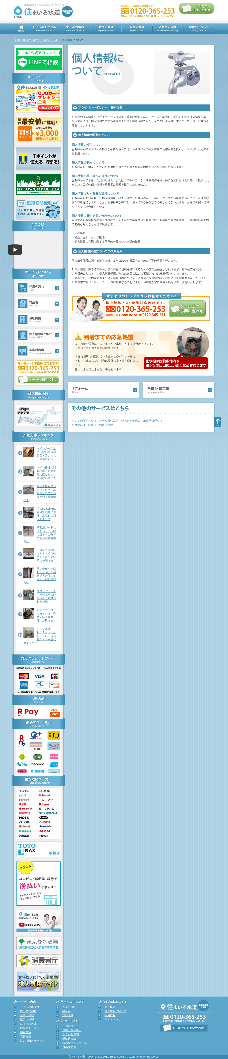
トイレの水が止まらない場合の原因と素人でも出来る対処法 (46, 454)
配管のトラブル (29, 1028)
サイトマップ (112, 1019)
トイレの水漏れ (29, 1006)
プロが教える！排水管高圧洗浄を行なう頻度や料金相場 (46, 596)
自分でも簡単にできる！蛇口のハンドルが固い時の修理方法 (46, 555)
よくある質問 (70, 1034)
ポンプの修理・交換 (84, 420)
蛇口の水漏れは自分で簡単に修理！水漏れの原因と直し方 (46, 514)
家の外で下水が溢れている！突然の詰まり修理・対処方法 (46, 615)
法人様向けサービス (32, 1040)
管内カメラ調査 (130, 420)
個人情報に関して (115, 1011)
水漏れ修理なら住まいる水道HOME (36, 40)
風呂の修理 (27, 1019)
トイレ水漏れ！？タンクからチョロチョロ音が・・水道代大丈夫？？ (39, 636)
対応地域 (67, 1015)
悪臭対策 (25, 1036)
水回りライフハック (74, 1042)
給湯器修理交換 (152, 420)
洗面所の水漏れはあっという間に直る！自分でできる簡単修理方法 (39, 534)
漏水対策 (25, 1032)
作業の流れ (69, 1006)
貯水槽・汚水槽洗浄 (100, 425)
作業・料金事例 (71, 1030)
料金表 (66, 1011)
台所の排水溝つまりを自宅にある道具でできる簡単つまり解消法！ (39, 493)
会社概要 (109, 1006)
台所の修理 (27, 1015)
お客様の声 (69, 1047)
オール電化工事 (108, 420)
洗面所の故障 (28, 1023)
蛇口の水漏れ (28, 1011)
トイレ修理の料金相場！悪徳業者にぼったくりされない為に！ (46, 473)
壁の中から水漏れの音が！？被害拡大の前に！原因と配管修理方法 (39, 575)
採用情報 (109, 1015)
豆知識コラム (70, 1025)
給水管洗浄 (79, 425)
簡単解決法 (69, 1038)
